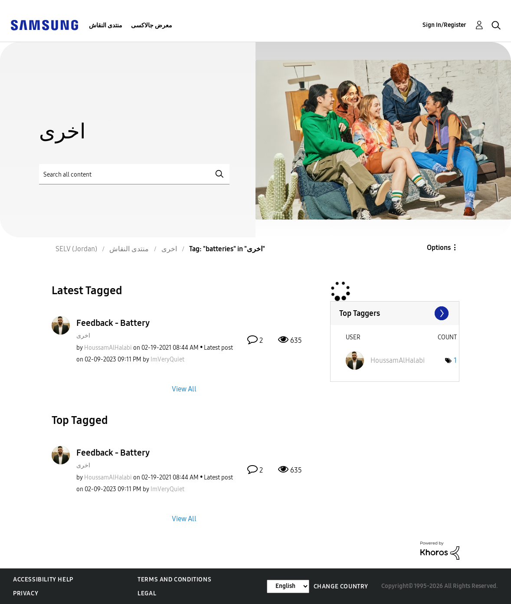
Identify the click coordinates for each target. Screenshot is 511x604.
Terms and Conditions (174, 579)
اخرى (83, 335)
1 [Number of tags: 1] (455, 360)
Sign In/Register (444, 25)
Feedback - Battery (113, 323)
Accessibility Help (43, 579)
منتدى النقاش (105, 25)
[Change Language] (288, 586)
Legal (147, 593)
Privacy (25, 593)
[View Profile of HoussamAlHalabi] (108, 347)
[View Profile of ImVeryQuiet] (167, 359)
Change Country (341, 586)
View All (184, 388)
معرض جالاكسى (151, 25)
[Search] (134, 174)
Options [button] (439, 247)
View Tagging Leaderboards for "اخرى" (395, 313)
